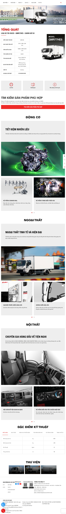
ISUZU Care (33, 2)
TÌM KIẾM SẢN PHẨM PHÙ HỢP (33, 107)
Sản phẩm (5, 482)
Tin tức (40, 2)
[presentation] (4, 14)
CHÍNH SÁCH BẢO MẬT (7, 500)
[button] (32, 22)
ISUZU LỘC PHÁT (11, 482)
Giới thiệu (9, 484)
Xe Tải (4, 487)
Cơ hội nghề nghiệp (11, 489)
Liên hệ (9, 492)
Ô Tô (3, 484)
